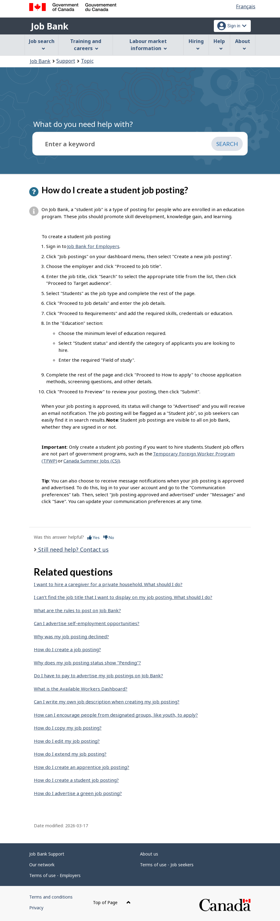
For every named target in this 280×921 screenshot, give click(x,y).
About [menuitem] (242, 44)
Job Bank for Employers (93, 246)
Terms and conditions (51, 897)
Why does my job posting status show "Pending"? (87, 662)
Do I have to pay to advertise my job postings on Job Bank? (98, 675)
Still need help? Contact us (73, 549)
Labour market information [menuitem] (148, 45)
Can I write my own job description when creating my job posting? (106, 702)
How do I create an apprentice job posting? (81, 767)
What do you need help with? (83, 124)
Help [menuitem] (219, 44)
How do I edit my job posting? (67, 741)
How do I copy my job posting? (68, 728)
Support (65, 60)
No (108, 537)
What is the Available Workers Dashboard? (80, 689)
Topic (87, 60)
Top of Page (112, 902)
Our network (41, 865)
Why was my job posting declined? (71, 636)
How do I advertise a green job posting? (78, 793)
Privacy (36, 908)
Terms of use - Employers (55, 875)
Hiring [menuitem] (196, 44)
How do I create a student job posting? (76, 780)
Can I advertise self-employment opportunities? (86, 623)
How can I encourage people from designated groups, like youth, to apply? (116, 715)
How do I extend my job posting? (70, 754)
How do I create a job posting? (67, 649)
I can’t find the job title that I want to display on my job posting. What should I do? (123, 597)
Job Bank (49, 26)
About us (149, 854)
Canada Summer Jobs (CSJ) (91, 461)
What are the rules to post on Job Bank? (77, 610)
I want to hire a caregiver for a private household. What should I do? (108, 584)
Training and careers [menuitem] (85, 45)
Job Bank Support (46, 854)
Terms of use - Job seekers (167, 865)
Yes (93, 537)
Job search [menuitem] (41, 44)
